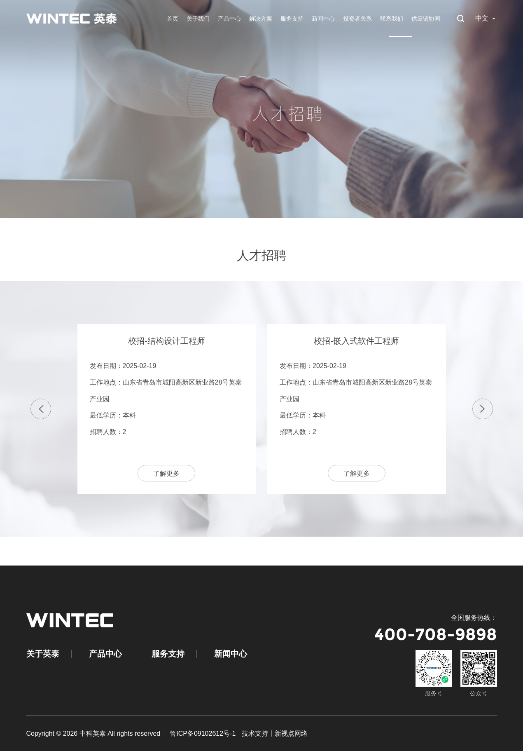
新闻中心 (323, 18)
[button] (40, 409)
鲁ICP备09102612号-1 (203, 733)
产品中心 (229, 18)
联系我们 (391, 18)
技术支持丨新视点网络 (275, 733)
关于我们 (198, 18)
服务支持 (292, 18)
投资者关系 (357, 18)
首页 (172, 18)
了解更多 (166, 473)
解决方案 (260, 18)
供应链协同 (425, 18)
